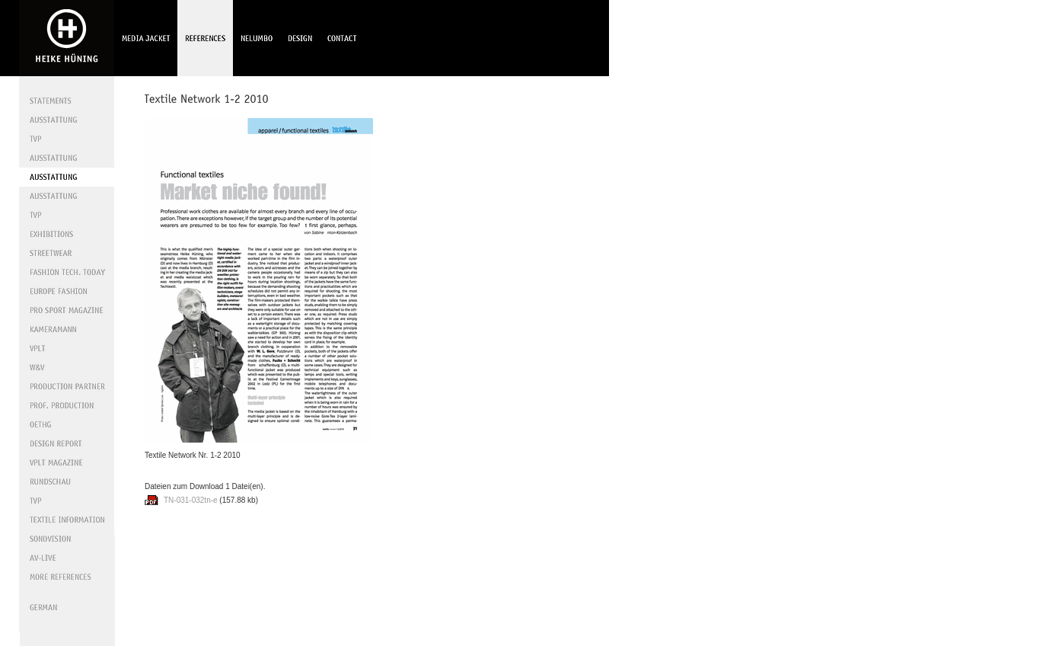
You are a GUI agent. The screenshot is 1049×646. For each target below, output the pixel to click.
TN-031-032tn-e (191, 500)
